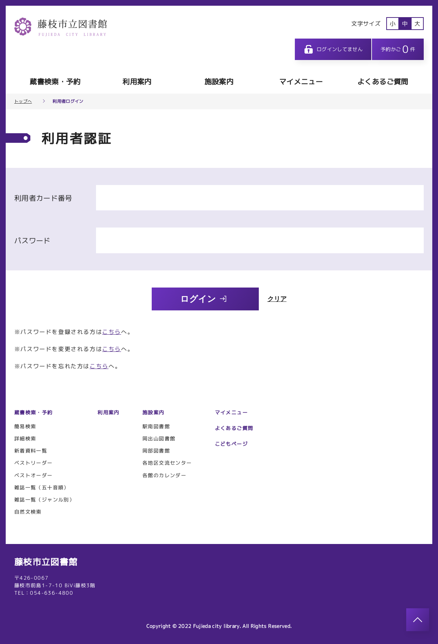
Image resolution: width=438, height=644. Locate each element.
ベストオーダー (33, 475)
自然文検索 (28, 511)
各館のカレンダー (164, 475)
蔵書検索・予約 (55, 81)
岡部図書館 (156, 450)
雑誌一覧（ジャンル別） (44, 499)
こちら (111, 332)
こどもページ (231, 443)
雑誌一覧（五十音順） (41, 487)
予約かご (398, 49)
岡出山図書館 (158, 438)
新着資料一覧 (30, 450)
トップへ (23, 101)
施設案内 (219, 81)
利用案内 (136, 81)
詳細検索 (25, 438)
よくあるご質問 (382, 81)
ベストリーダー (33, 462)
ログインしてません (333, 49)
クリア (277, 299)
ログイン (203, 299)
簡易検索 (25, 426)
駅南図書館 (156, 426)
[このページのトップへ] (417, 619)
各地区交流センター (167, 462)
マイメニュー (301, 81)
